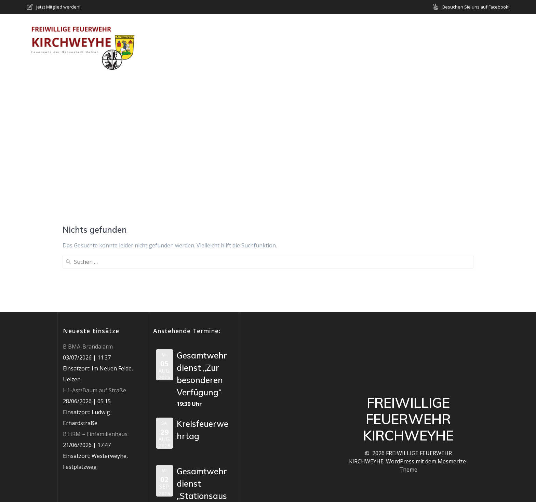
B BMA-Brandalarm (88, 291)
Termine (390, 44)
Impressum (494, 44)
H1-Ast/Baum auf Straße (94, 334)
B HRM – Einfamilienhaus (95, 378)
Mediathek (426, 44)
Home (239, 44)
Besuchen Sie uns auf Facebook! (475, 7)
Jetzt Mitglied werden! (58, 7)
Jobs (463, 44)
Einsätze (355, 44)
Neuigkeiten (315, 44)
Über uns (269, 44)
